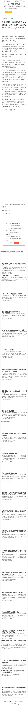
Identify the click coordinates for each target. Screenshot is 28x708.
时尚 (13, 1)
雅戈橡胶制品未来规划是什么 (10, 612)
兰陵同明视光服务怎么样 (9, 453)
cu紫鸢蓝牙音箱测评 (8, 350)
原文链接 (16, 242)
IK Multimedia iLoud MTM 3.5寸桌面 (13, 330)
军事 (13, 6)
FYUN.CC (13, 701)
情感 (15, 1)
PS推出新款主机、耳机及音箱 (10, 276)
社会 (10, 1)
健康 (24, 1)
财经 (10, 6)
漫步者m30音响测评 (8, 411)
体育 (5, 6)
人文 (18, 1)
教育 (21, 6)
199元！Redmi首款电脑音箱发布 (12, 294)
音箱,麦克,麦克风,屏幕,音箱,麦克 (12, 252)
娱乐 (7, 6)
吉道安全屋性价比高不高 (9, 473)
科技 (15, 6)
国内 (5, 1)
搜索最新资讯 (8, 11)
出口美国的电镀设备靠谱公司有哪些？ (13, 592)
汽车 (21, 1)
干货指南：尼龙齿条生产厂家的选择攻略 (14, 493)
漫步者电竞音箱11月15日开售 (11, 312)
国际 (7, 1)
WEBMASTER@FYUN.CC (17, 705)
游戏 (18, 6)
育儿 (24, 6)
